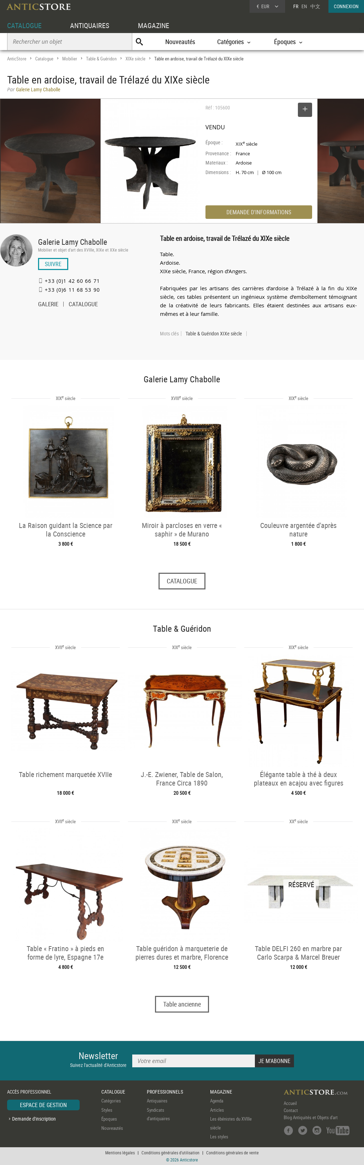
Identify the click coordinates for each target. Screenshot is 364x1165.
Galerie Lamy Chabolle (72, 242)
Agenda (216, 1100)
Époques (109, 1119)
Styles (106, 1110)
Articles (217, 1110)
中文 (315, 6)
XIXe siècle (135, 58)
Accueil (290, 1103)
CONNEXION (346, 6)
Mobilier (69, 58)
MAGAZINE (153, 25)
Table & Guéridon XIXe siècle (214, 333)
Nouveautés (180, 41)
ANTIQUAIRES (89, 25)
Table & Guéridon (101, 58)
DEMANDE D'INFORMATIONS (258, 212)
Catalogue (44, 58)
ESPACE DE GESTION (43, 1105)
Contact (291, 1110)
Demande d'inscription (34, 1118)
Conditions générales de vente (232, 1152)
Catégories (111, 1100)
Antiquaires (157, 1100)
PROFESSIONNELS (165, 1091)
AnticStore (16, 58)
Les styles (219, 1136)
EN (304, 6)
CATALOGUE (24, 25)
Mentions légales (120, 1152)
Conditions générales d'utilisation (170, 1152)
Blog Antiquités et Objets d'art (311, 1117)
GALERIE (48, 305)
